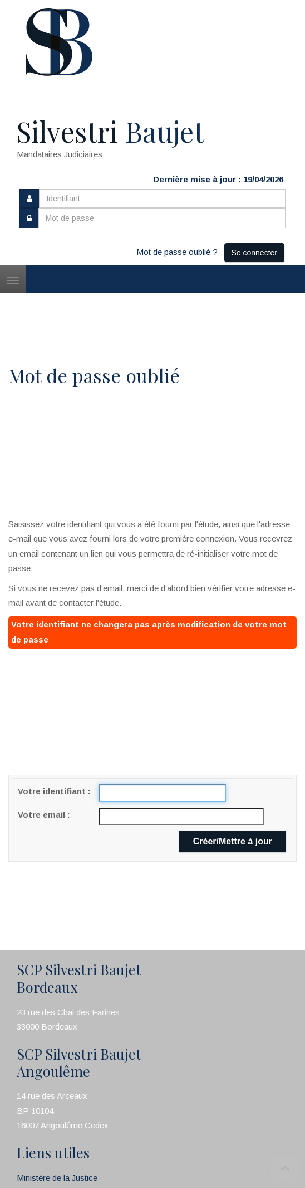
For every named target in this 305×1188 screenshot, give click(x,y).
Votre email (42, 814)
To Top (285, 1168)
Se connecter (255, 252)
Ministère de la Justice (57, 1177)
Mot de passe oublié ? (177, 252)
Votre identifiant (53, 791)
